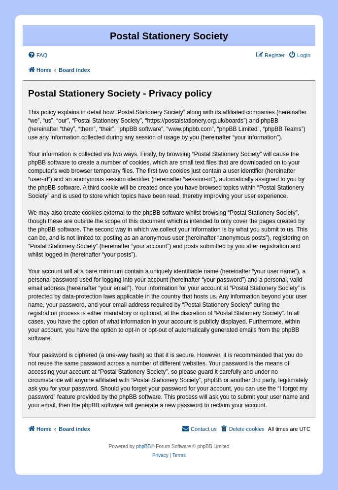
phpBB (143, 446)
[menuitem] (37, 55)
